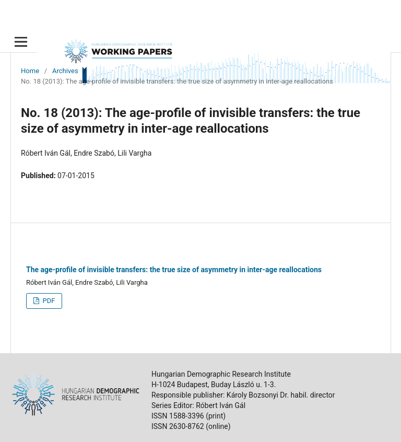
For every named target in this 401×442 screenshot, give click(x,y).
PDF (48, 301)
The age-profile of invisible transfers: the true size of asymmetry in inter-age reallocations (174, 269)
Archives (65, 71)
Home (30, 71)
